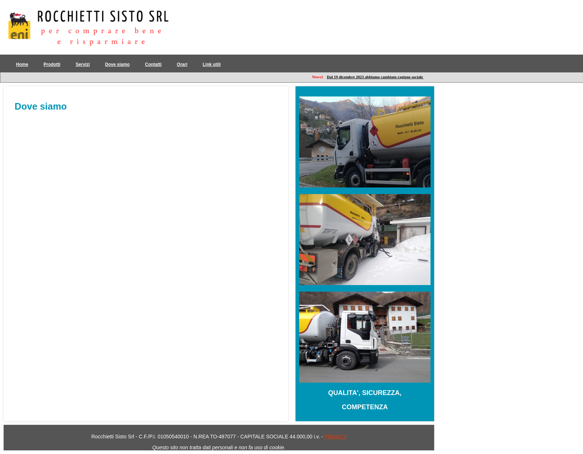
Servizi (83, 64)
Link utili (212, 64)
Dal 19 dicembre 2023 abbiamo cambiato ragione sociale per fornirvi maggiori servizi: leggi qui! (410, 77)
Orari (182, 64)
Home (22, 64)
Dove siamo (117, 64)
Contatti (153, 64)
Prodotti (51, 64)
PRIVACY (335, 436)
